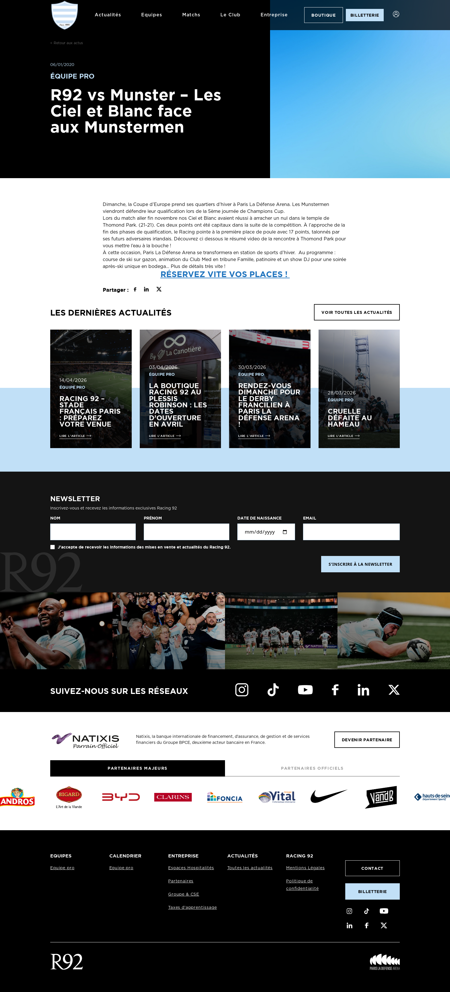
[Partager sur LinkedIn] (146, 290)
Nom (55, 518)
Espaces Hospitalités (191, 868)
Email (309, 518)
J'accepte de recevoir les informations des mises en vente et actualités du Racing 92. (144, 547)
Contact (372, 868)
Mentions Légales (305, 868)
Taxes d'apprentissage (192, 908)
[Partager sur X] (159, 290)
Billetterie (372, 891)
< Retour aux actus (66, 43)
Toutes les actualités (250, 868)
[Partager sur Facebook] (135, 290)
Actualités (102, 15)
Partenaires (180, 881)
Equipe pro (62, 868)
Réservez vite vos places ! (225, 274)
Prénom (153, 518)
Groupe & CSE (183, 894)
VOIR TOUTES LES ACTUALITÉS (356, 312)
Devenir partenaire (367, 739)
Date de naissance (259, 518)
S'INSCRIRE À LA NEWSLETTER (360, 564)
